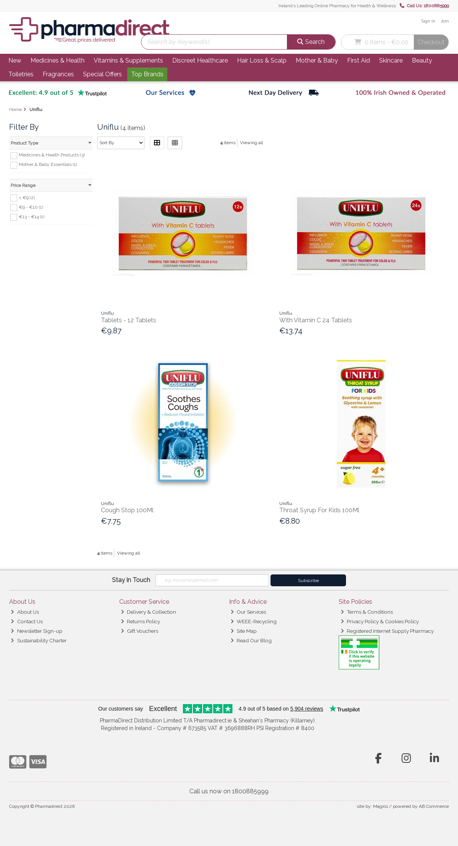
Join (444, 21)
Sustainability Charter (38, 640)
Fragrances (58, 74)
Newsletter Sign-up (36, 631)
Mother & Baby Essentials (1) (48, 164)
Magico (380, 806)
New (14, 60)
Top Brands (147, 74)
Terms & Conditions (367, 612)
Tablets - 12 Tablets (128, 320)
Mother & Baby (317, 60)
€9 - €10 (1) (31, 206)
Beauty (422, 60)
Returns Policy (140, 621)
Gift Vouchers (139, 631)
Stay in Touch (131, 580)
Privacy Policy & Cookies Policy (380, 621)
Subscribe (308, 580)
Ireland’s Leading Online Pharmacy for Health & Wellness (337, 5)
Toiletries (21, 74)
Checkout (431, 42)
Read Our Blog (251, 640)
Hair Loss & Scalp (262, 60)
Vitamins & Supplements (128, 60)
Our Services (248, 612)
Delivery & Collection (148, 612)
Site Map (244, 631)
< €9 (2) (27, 197)
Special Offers (102, 74)
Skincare (391, 60)
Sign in (428, 21)
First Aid (358, 60)
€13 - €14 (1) (31, 216)
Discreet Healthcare (200, 60)
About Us (24, 612)
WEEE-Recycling (254, 621)
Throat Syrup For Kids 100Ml (319, 510)
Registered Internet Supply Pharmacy (387, 631)
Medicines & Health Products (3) (52, 155)
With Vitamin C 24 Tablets (315, 320)
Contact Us (26, 621)
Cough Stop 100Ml (127, 510)
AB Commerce (434, 806)
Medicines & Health (57, 60)
